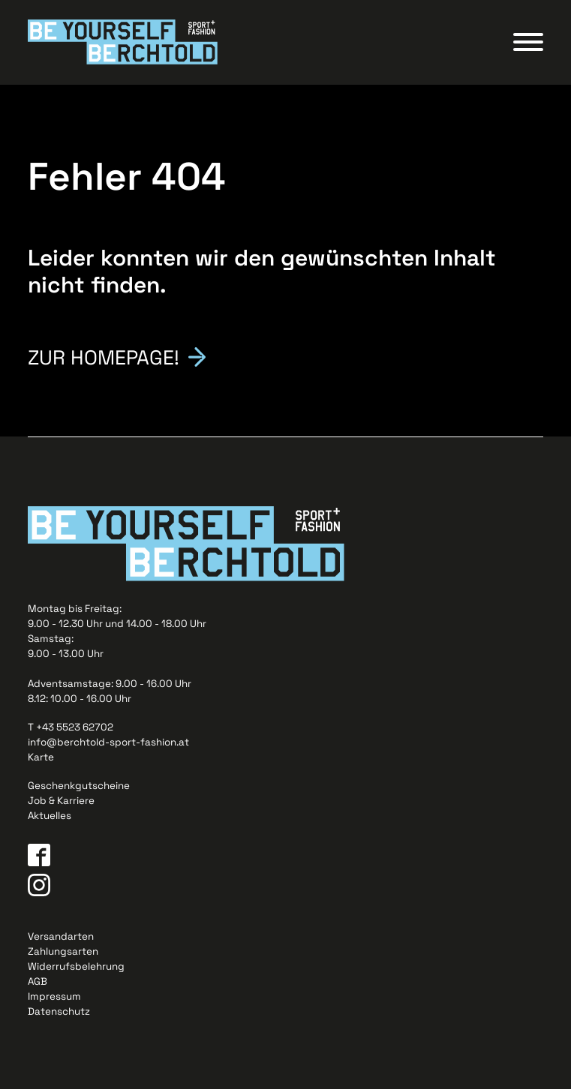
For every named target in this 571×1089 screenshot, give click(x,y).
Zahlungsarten (63, 951)
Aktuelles (49, 815)
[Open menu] (528, 42)
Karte (41, 757)
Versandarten (61, 936)
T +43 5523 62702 (70, 727)
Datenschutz (59, 1011)
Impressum (54, 996)
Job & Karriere (61, 800)
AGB (37, 981)
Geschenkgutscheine (79, 785)
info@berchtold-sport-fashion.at (108, 742)
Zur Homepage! (103, 356)
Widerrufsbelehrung (76, 966)
